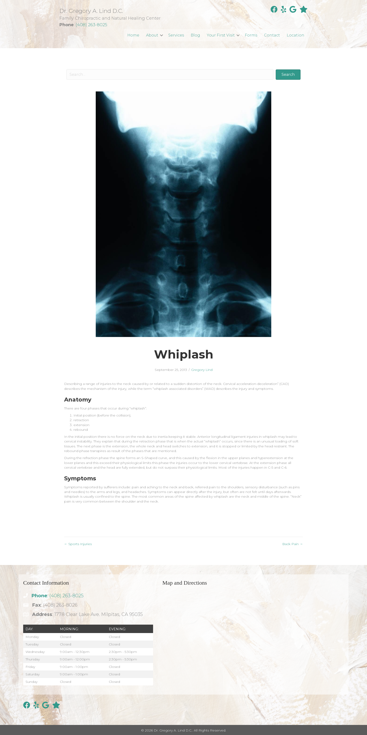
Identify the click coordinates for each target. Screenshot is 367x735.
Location (295, 35)
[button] (161, 35)
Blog (195, 35)
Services (176, 35)
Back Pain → (292, 544)
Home (133, 35)
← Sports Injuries (78, 544)
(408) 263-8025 (91, 24)
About (152, 35)
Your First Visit (221, 35)
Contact (272, 35)
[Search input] (169, 74)
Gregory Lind (202, 370)
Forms (251, 35)
